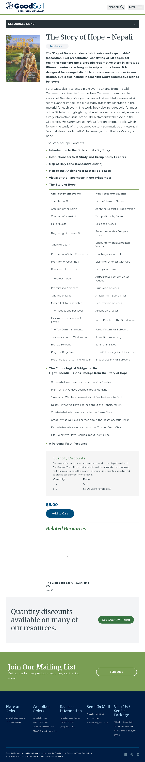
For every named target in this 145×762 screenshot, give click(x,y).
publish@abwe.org (15, 718)
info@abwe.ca (40, 718)
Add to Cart (60, 513)
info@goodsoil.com (70, 718)
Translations (56, 46)
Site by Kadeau (57, 756)
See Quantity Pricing (116, 619)
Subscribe (116, 671)
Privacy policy (44, 756)
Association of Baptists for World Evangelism (73, 753)
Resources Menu (21, 23)
